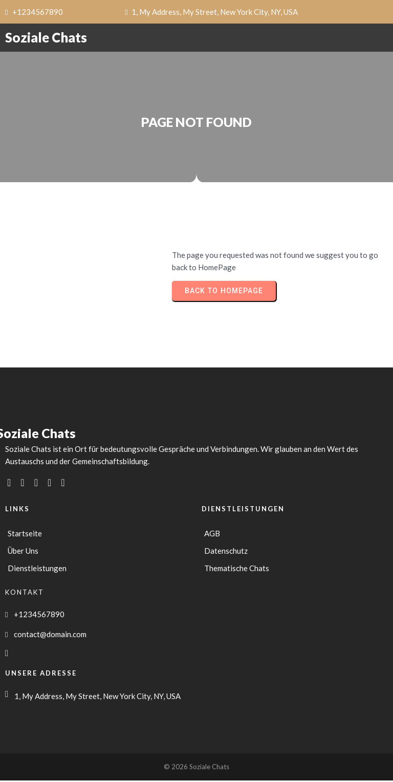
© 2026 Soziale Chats (196, 768)
